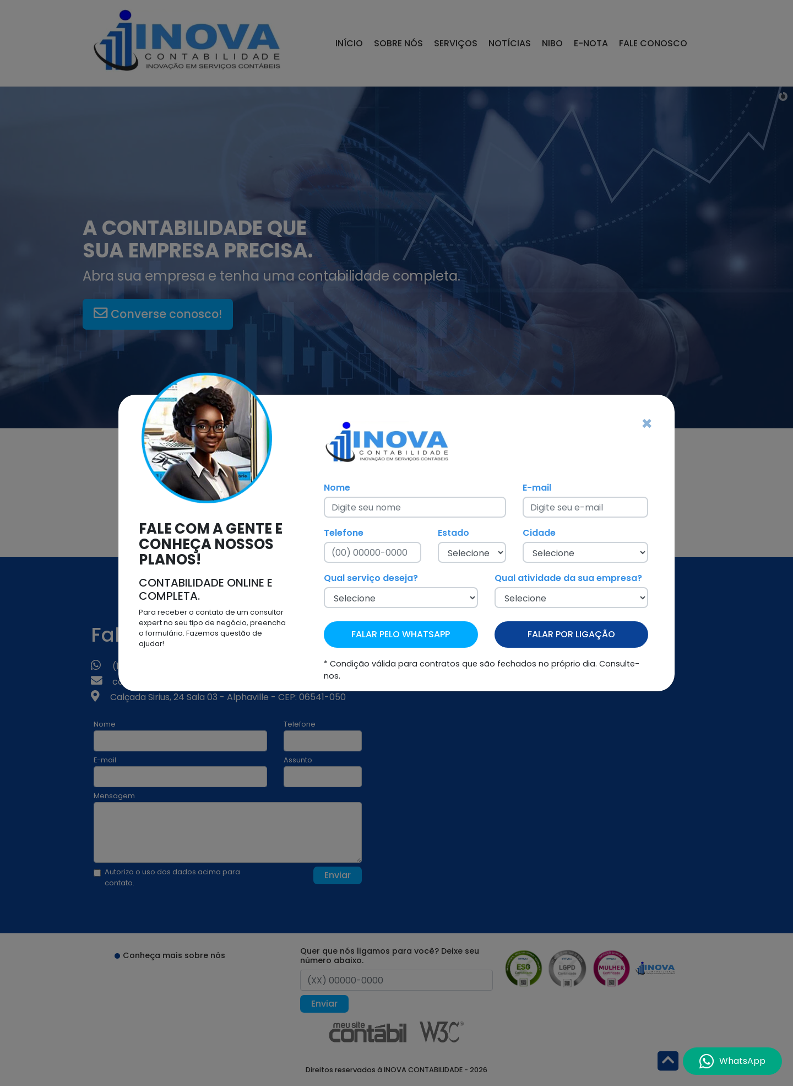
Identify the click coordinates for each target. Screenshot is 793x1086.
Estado (453, 532)
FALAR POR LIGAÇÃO (571, 634)
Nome (337, 487)
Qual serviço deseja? (371, 578)
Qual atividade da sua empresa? (568, 578)
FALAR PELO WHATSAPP (400, 634)
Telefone (343, 532)
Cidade (539, 532)
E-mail (537, 487)
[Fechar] (647, 424)
